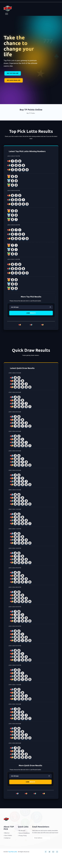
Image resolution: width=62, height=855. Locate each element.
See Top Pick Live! (12, 73)
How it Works (8, 835)
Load (31, 313)
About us (6, 833)
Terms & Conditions (24, 833)
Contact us (7, 838)
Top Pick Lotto (12, 851)
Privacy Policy (23, 835)
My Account (22, 830)
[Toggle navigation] (7, 14)
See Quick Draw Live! (13, 80)
